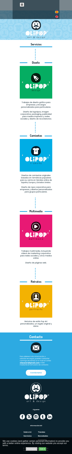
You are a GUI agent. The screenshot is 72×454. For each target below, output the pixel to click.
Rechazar (31, 449)
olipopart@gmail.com (30, 363)
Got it (42, 449)
